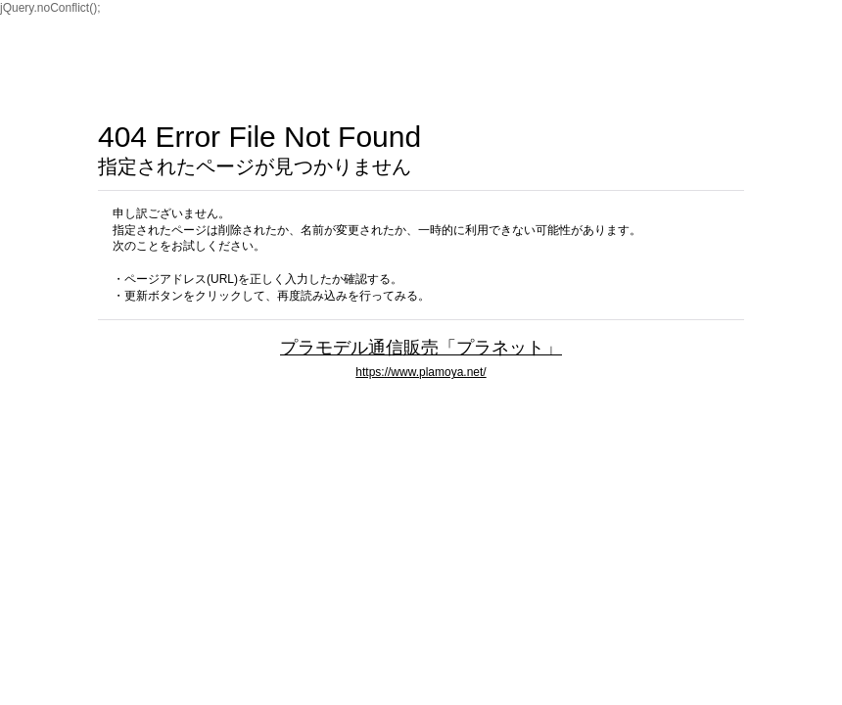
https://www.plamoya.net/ (420, 372)
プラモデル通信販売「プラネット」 (421, 347)
